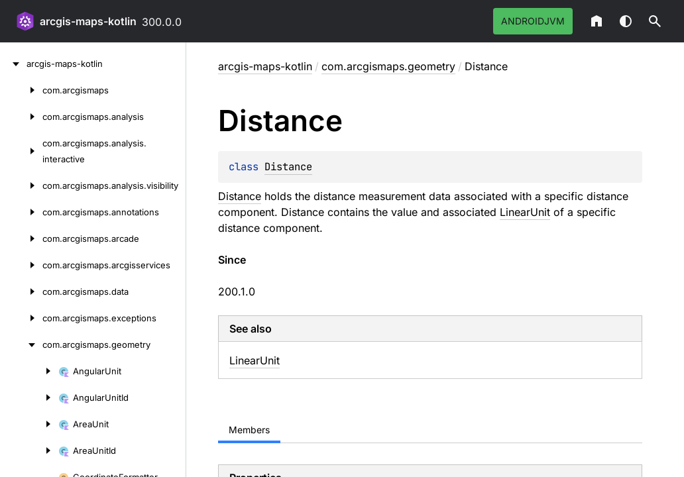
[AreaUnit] (29, 424)
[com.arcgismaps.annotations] (21, 212)
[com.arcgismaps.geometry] (21, 344)
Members (249, 429)
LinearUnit (525, 212)
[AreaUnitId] (29, 450)
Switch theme (625, 21)
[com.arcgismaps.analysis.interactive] (21, 151)
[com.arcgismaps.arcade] (21, 238)
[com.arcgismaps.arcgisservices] (21, 265)
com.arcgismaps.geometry (388, 66)
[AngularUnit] (29, 371)
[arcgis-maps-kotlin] (13, 63)
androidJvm (533, 20)
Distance (288, 167)
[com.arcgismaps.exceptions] (21, 318)
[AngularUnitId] (29, 397)
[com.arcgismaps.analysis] (21, 116)
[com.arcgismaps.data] (21, 291)
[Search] (655, 21)
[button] (655, 21)
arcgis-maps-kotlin (88, 21)
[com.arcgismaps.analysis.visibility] (21, 185)
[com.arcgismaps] (21, 90)
